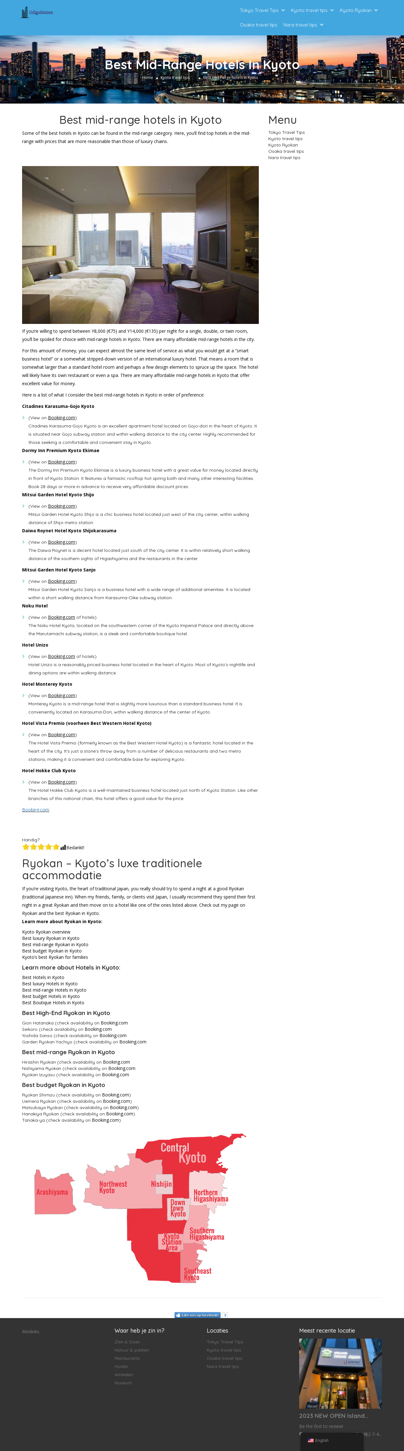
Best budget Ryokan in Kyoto (52, 951)
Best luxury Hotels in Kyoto (50, 984)
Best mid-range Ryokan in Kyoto (55, 944)
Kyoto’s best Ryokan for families (55, 957)
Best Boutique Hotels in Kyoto (53, 1003)
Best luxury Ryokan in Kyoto (51, 938)
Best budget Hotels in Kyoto (51, 996)
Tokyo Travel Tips (259, 10)
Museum (123, 1383)
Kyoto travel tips (309, 10)
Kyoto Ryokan (355, 10)
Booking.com (35, 810)
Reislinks (30, 1332)
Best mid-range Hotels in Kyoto (54, 990)
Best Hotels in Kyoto (43, 977)
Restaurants (127, 1358)
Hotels (121, 1366)
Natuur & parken (132, 1350)
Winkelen (124, 1374)
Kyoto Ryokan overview (46, 932)
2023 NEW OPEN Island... (333, 1415)
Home (147, 77)
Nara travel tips (300, 25)
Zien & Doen (127, 1342)
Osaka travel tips (258, 25)
